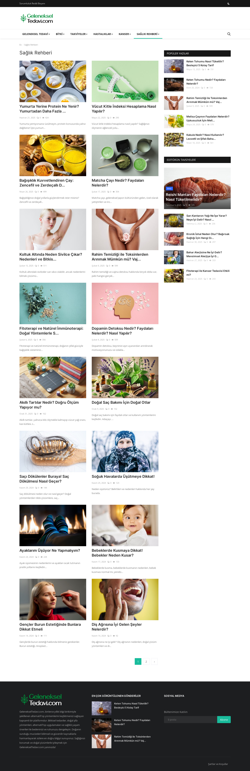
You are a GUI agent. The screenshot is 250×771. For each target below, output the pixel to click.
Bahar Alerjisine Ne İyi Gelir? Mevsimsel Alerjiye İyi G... (204, 254)
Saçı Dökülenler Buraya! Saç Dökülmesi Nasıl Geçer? (44, 478)
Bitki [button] (60, 34)
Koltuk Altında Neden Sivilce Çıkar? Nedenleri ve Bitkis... (50, 256)
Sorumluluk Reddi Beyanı (32, 3)
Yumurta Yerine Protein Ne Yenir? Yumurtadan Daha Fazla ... (49, 108)
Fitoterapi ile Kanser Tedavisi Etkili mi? (208, 272)
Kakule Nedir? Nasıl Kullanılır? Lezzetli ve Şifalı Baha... (205, 136)
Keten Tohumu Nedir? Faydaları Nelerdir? (206, 81)
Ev (20, 44)
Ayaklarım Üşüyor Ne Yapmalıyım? (49, 550)
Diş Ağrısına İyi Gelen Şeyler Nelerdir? (117, 626)
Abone (224, 719)
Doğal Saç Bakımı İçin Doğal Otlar (121, 402)
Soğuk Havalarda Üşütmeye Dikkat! (123, 476)
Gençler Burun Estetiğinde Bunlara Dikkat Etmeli (50, 626)
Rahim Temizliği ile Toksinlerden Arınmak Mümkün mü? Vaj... (120, 256)
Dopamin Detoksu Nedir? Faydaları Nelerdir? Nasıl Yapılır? (122, 330)
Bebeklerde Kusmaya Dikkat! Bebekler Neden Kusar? (117, 552)
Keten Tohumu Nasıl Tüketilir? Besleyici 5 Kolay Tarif (205, 63)
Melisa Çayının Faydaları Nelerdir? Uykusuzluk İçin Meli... (207, 118)
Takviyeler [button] (78, 34)
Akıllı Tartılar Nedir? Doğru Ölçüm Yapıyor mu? (49, 404)
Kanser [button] (125, 34)
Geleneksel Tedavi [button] (36, 34)
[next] (154, 661)
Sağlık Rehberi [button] (148, 34)
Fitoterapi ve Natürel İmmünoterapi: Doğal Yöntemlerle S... (51, 330)
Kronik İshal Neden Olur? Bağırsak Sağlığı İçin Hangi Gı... (207, 235)
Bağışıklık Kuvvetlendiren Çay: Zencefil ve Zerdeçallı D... (46, 182)
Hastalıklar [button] (103, 34)
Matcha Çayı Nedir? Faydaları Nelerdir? (118, 182)
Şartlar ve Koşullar (218, 764)
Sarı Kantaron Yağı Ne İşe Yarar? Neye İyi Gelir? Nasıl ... (206, 217)
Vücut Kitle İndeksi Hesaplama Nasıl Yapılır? (124, 108)
